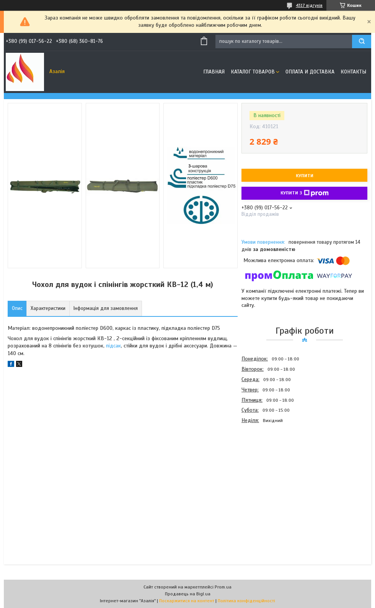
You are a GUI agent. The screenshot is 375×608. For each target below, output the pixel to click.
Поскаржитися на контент (186, 600)
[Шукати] (361, 41)
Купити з (304, 193)
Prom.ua (223, 587)
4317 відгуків (309, 5)
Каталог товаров (253, 71)
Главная (214, 71)
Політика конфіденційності (246, 600)
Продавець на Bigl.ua (187, 594)
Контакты (353, 71)
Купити (304, 175)
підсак (113, 345)
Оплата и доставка (309, 71)
